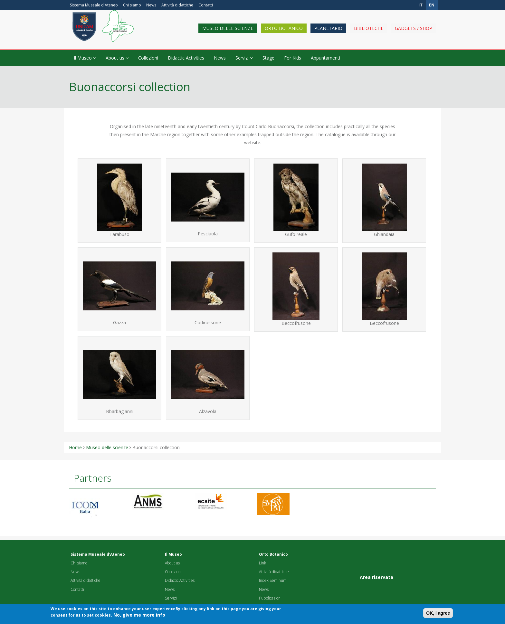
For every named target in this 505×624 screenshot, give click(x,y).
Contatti (205, 5)
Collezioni (148, 58)
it (421, 5)
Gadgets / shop (413, 33)
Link (262, 563)
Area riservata (376, 577)
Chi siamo (132, 5)
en (431, 5)
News (151, 5)
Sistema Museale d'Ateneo (94, 5)
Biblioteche (368, 33)
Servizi (244, 58)
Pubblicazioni (270, 598)
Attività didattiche (177, 5)
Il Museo (85, 58)
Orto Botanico (284, 33)
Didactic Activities (186, 58)
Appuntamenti (325, 58)
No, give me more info (139, 617)
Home (75, 447)
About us (117, 58)
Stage (268, 58)
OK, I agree (438, 615)
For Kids (292, 58)
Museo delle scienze (227, 33)
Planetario (328, 33)
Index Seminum (273, 580)
